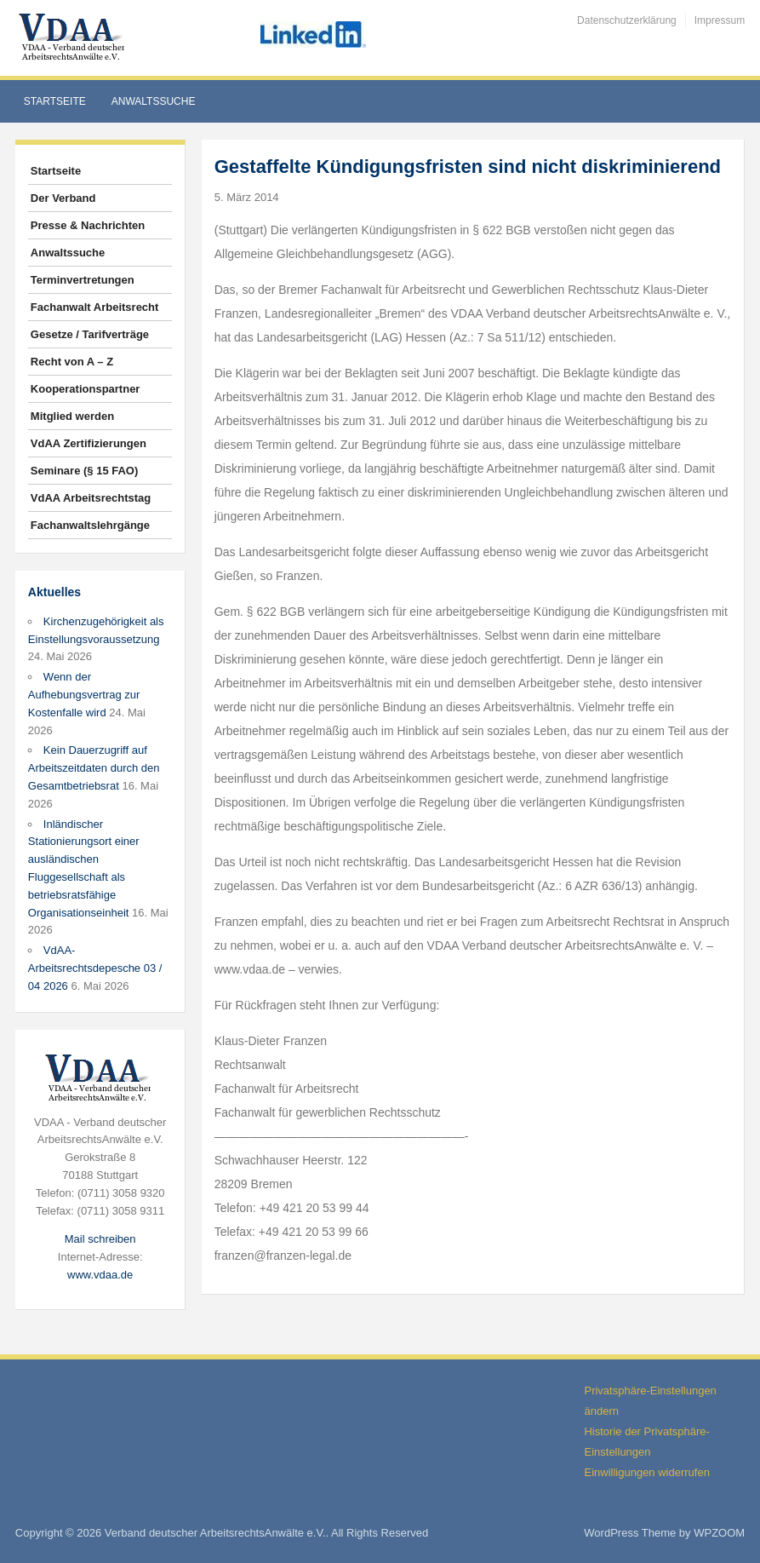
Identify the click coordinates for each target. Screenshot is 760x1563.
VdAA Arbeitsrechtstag (91, 497)
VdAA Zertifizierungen (88, 443)
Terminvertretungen (82, 279)
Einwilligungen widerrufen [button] (646, 1472)
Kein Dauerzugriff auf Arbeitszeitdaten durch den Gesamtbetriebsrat (94, 768)
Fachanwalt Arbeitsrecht (95, 307)
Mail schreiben (100, 1239)
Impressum (719, 20)
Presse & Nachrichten (88, 225)
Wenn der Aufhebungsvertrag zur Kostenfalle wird (84, 694)
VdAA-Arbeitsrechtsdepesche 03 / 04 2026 (95, 968)
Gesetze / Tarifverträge (90, 334)
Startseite (55, 101)
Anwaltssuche (153, 101)
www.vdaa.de (100, 1274)
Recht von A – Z (72, 361)
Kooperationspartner (85, 388)
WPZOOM (719, 1532)
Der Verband (63, 198)
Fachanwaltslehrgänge (90, 525)
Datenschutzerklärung (627, 20)
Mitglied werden (72, 416)
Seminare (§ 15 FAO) (84, 470)
